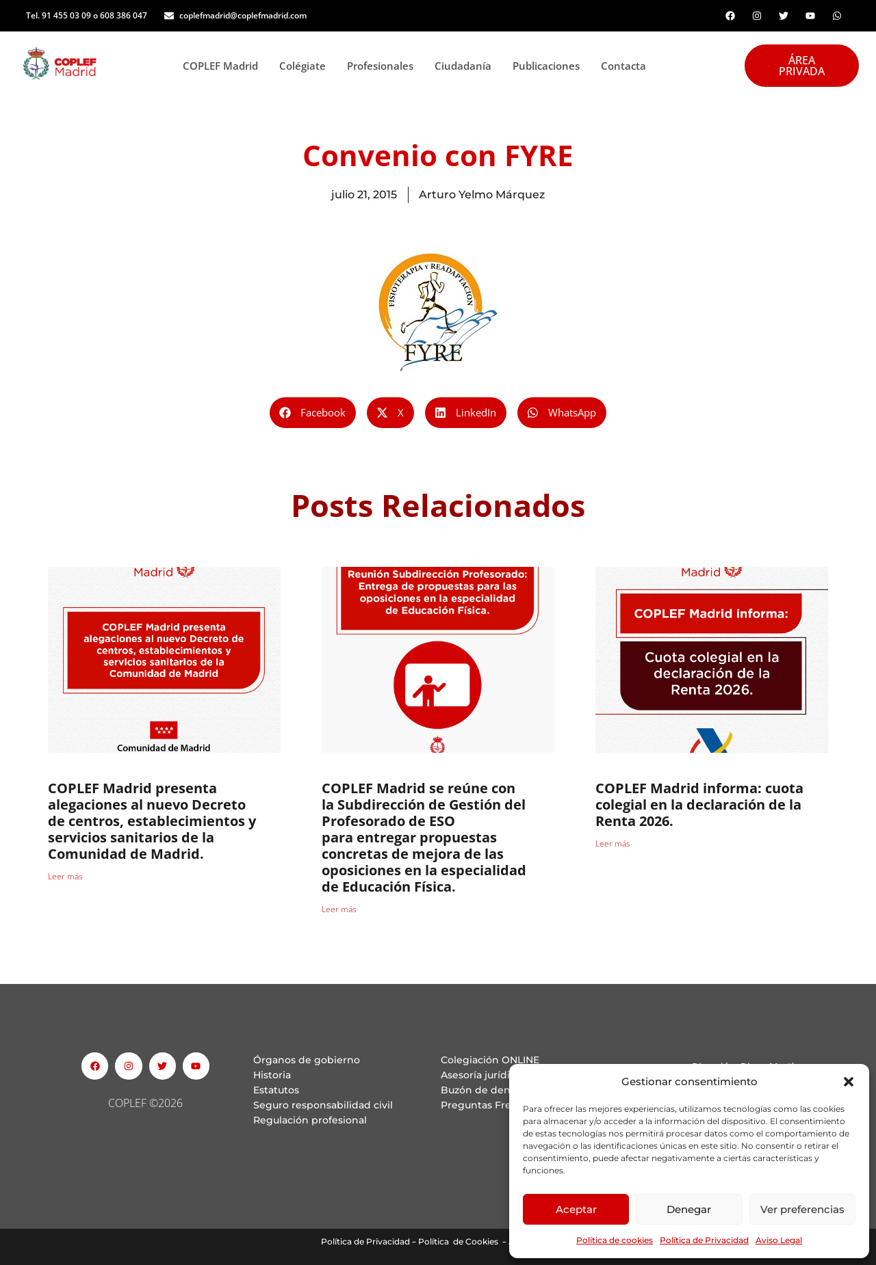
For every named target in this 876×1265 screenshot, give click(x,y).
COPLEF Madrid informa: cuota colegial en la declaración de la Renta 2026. (699, 804)
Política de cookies (614, 1240)
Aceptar (576, 1209)
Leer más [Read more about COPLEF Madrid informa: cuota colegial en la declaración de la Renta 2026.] (612, 843)
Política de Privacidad (704, 1240)
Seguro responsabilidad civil (323, 1105)
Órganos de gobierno (306, 1060)
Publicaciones (550, 65)
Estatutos (276, 1090)
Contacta (623, 65)
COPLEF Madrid (224, 65)
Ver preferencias (802, 1209)
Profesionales (384, 65)
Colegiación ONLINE (490, 1060)
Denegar (689, 1209)
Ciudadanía (467, 65)
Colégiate (306, 65)
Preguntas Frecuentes (496, 1105)
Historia (272, 1075)
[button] (848, 1082)
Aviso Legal (779, 1240)
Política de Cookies (458, 1241)
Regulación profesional (310, 1120)
